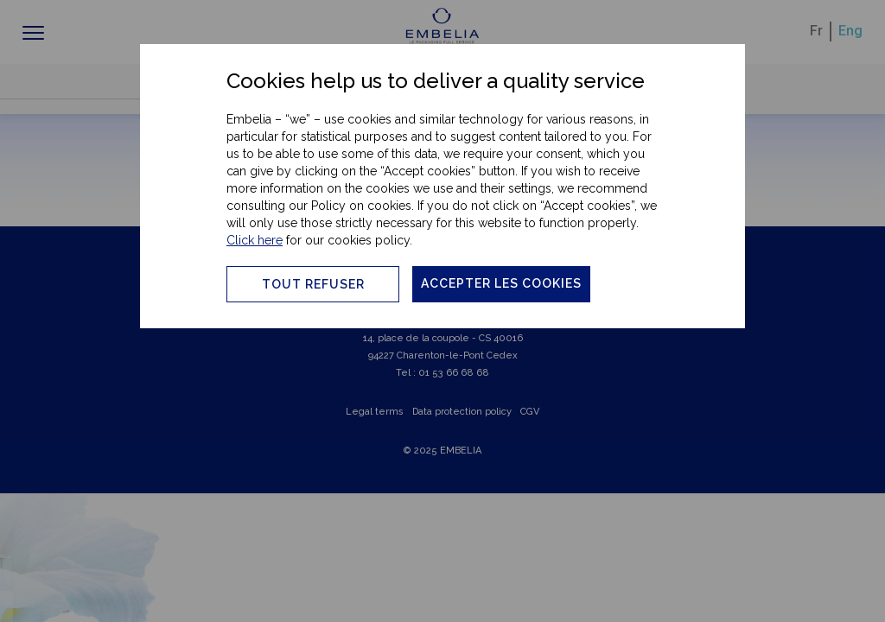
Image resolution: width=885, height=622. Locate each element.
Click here (254, 240)
